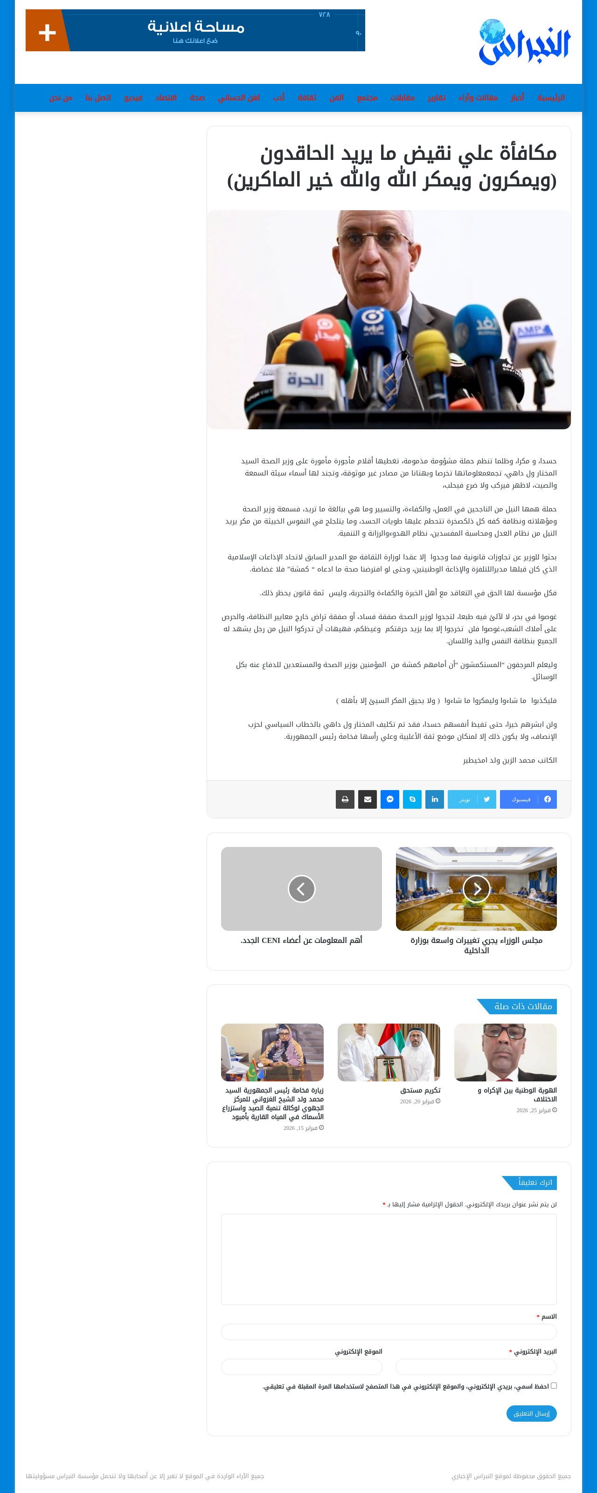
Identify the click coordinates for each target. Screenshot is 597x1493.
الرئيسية (551, 97)
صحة (197, 97)
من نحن (60, 97)
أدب (279, 97)
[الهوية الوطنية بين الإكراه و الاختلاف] (505, 1052)
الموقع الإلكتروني (358, 1351)
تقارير (436, 97)
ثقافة (307, 97)
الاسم (547, 1316)
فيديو (133, 97)
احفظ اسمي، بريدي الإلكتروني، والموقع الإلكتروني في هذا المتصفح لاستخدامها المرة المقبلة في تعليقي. (406, 1386)
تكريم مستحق (420, 1090)
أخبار (517, 97)
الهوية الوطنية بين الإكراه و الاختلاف (517, 1095)
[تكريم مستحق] (389, 1052)
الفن (336, 97)
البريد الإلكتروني (533, 1351)
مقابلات (402, 97)
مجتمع (367, 97)
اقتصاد (166, 97)
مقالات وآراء (478, 97)
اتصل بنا (98, 97)
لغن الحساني (239, 97)
